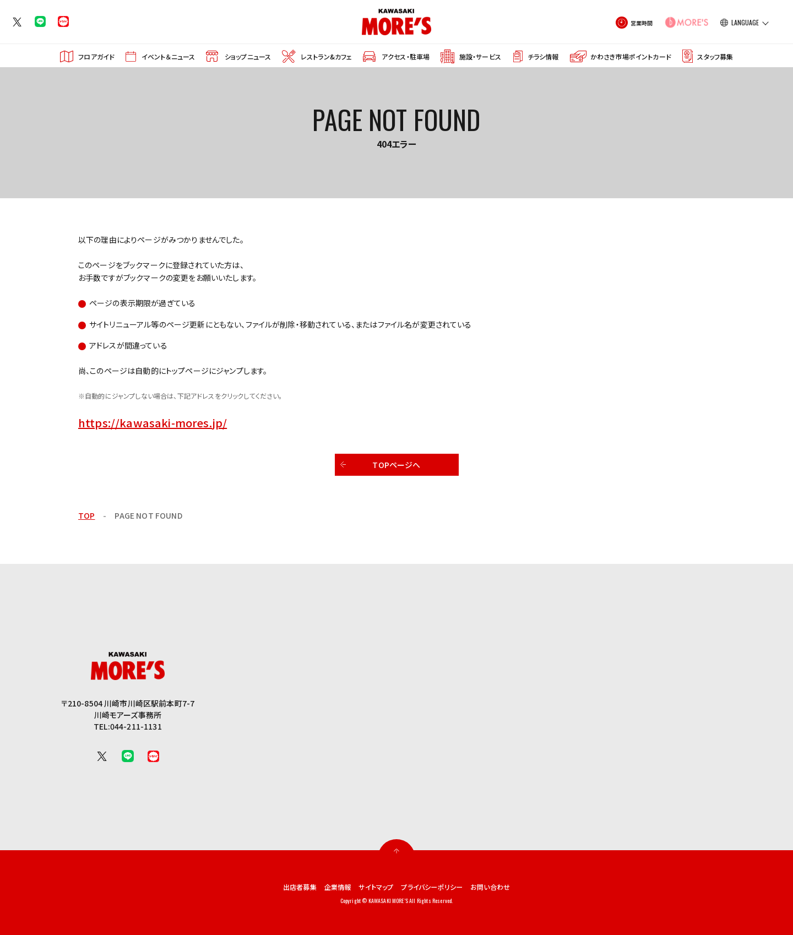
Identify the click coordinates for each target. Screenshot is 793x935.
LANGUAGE (745, 22)
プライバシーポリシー (437, 886)
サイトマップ (373, 886)
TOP (86, 515)
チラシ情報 (543, 56)
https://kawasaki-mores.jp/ (152, 423)
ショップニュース (248, 56)
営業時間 (642, 23)
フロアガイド (96, 56)
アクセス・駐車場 (406, 56)
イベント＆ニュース (168, 56)
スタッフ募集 (715, 56)
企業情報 (329, 886)
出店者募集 (287, 886)
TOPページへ (396, 464)
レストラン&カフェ (326, 56)
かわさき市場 (630, 56)
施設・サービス (480, 56)
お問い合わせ (503, 886)
